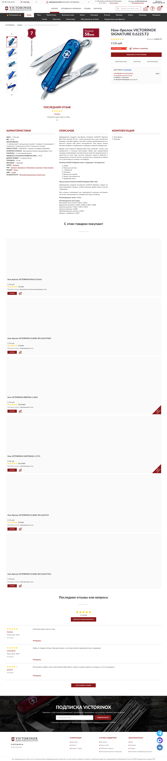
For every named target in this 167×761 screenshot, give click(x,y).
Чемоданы (156, 15)
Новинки (133, 745)
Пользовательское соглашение (111, 751)
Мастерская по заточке (90, 19)
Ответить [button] (37, 640)
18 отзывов (21, 404)
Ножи (29, 15)
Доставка (74, 741)
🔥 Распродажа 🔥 (14, 15)
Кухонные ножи (68, 15)
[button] (138, 3)
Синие (14, 172)
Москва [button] (127, 70)
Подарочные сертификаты (114, 19)
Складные (39, 167)
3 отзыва (21, 345)
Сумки (44, 19)
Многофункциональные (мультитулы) (32, 175)
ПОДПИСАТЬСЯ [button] (103, 717)
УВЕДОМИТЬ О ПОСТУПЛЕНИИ (136, 54)
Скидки (132, 748)
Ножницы (142, 15)
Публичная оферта (107, 748)
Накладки (94, 15)
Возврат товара (76, 748)
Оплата (73, 745)
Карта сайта (105, 745)
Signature (16, 165)
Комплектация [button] (152, 61)
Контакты (98, 8)
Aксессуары (70, 19)
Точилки (107, 15)
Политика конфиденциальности (141, 751)
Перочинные (30, 167)
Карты (130, 15)
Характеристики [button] (121, 61)
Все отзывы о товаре (83, 685)
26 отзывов (21, 463)
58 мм (16, 170)
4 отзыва (21, 286)
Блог (131, 741)
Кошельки (56, 19)
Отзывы (87, 8)
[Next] (11, 95)
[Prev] (11, 34)
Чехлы (82, 15)
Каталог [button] (54, 8)
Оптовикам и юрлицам (71, 8)
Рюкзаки (119, 15)
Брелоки (14, 167)
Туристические (48, 167)
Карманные (21, 167)
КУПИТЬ (12, 293)
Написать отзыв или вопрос (83, 619)
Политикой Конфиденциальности (82, 722)
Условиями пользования (100, 722)
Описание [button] (137, 61)
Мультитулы (51, 15)
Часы (39, 15)
